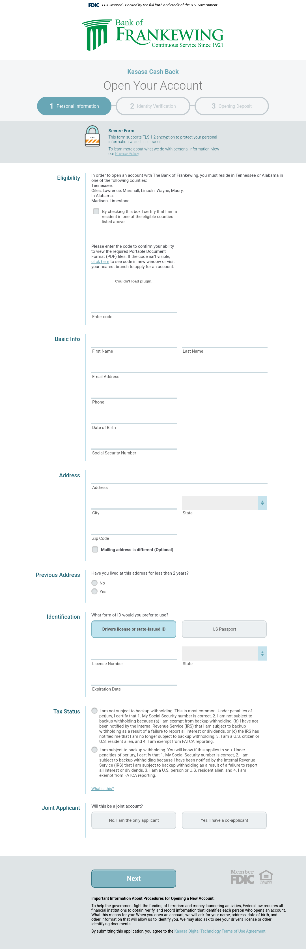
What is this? (102, 788)
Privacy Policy (127, 153)
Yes (103, 591)
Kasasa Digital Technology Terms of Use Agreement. (220, 931)
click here (100, 261)
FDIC (241, 877)
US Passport (224, 629)
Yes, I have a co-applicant (224, 820)
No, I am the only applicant (134, 820)
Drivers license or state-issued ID (133, 629)
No (102, 583)
